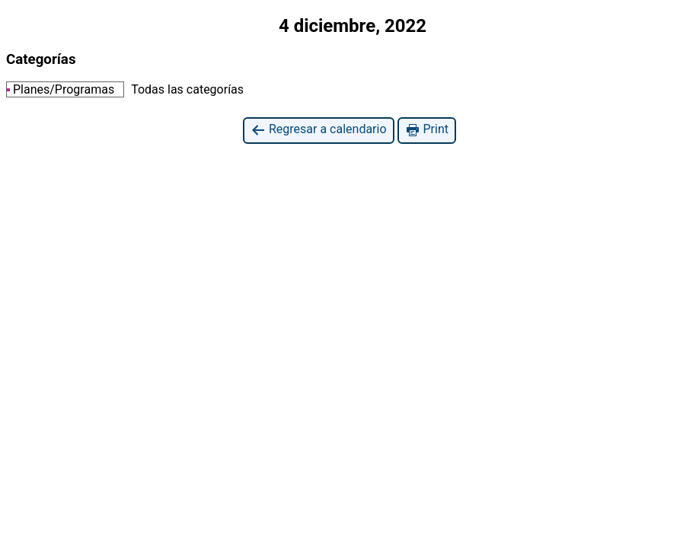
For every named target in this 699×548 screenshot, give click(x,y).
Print (426, 130)
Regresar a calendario (319, 130)
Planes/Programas (60, 89)
